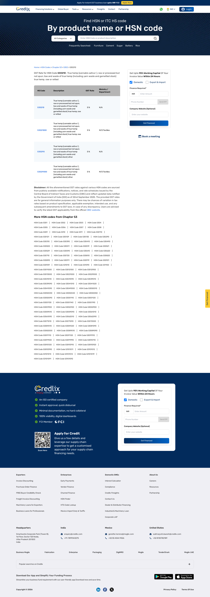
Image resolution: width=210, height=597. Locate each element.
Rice (138, 45)
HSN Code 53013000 (43, 274)
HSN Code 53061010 (87, 312)
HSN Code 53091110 (42, 335)
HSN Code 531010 (61, 265)
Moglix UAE (189, 552)
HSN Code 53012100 (65, 269)
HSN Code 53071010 (42, 321)
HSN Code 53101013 (42, 354)
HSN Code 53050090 (43, 298)
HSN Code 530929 (42, 265)
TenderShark (163, 552)
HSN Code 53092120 (43, 345)
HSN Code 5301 (40, 223)
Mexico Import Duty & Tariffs (73, 511)
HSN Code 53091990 (65, 340)
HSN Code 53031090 (65, 279)
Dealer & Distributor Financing (117, 505)
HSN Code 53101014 (64, 354)
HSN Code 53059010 (43, 312)
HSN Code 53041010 (65, 284)
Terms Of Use (188, 589)
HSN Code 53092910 (65, 345)
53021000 (42, 130)
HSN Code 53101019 (85, 354)
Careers (152, 481)
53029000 (42, 172)
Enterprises (66, 475)
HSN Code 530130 (81, 237)
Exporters (20, 475)
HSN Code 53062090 (87, 316)
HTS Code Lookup (68, 505)
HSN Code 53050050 (88, 293)
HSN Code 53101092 (64, 359)
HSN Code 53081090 (87, 326)
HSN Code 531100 (101, 265)
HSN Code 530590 (62, 251)
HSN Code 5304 (94, 223)
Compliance (110, 487)
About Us (153, 475)
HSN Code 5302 (58, 223)
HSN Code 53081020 (65, 326)
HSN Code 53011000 (43, 269)
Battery (129, 45)
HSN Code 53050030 (43, 293)
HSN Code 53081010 (43, 326)
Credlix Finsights (112, 493)
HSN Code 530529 (42, 251)
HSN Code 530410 (82, 241)
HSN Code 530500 (42, 246)
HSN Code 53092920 (87, 345)
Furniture (98, 45)
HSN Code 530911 (62, 260)
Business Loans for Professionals (30, 511)
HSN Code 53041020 (88, 284)
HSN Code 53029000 (88, 274)
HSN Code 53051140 (64, 302)
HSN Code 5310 (58, 232)
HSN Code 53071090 (65, 321)
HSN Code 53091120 (64, 335)
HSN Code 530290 (101, 237)
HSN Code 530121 (41, 237)
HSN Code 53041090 (43, 288)
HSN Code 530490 (102, 241)
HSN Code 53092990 (43, 349)
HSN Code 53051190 (86, 302)
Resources (154, 487)
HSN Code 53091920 (43, 340)
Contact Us (110, 499)
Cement (110, 45)
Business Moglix (23, 552)
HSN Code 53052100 (65, 307)
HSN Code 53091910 (86, 335)
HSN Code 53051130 (42, 302)
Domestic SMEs (112, 475)
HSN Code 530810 (82, 255)
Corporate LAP (111, 517)
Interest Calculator (113, 481)
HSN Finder (65, 499)
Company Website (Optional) (142, 109)
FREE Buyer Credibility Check (28, 493)
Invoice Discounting (24, 481)
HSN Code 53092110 (87, 340)
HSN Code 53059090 (65, 312)
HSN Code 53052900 (87, 307)
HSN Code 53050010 (88, 288)
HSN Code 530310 (42, 241)
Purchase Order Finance (26, 487)
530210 (40, 107)
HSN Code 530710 (41, 255)
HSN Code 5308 (94, 227)
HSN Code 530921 (101, 260)
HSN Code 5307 (76, 227)
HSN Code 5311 (76, 232)
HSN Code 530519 (81, 246)
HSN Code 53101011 (64, 349)
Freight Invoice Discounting (28, 499)
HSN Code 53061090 (43, 316)
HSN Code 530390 (62, 241)
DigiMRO (119, 552)
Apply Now (127, 3)
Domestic (138, 82)
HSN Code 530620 (102, 251)
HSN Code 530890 (42, 260)
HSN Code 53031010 (43, 279)
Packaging (97, 552)
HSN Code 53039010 (87, 279)
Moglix (141, 552)
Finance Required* (138, 88)
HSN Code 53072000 (87, 321)
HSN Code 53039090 (43, 284)
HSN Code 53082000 (43, 330)
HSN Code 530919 (81, 260)
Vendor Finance (67, 487)
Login (186, 9)
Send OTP (163, 102)
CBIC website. (93, 210)
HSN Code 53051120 (87, 298)
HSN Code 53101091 (42, 359)
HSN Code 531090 (81, 265)
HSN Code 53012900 (87, 269)
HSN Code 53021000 (65, 274)
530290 (41, 152)
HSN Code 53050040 (66, 293)
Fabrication (49, 552)
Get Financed (149, 123)
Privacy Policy (170, 589)
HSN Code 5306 (58, 227)
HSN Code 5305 (41, 227)
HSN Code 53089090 (88, 330)
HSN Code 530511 (62, 246)
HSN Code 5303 (76, 223)
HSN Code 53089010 (66, 330)
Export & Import (158, 82)
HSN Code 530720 (62, 255)
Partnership (154, 493)
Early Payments (67, 481)
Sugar (120, 45)
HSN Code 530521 (101, 246)
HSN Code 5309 (41, 232)
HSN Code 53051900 (43, 307)
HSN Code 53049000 (65, 288)
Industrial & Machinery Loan (117, 511)
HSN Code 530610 (82, 251)
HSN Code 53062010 (65, 316)
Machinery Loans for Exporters (29, 505)
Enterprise (73, 552)
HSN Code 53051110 (65, 298)
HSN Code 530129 (61, 237)
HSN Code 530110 (94, 232)
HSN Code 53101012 (86, 349)
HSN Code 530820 (102, 255)
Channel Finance (68, 493)
